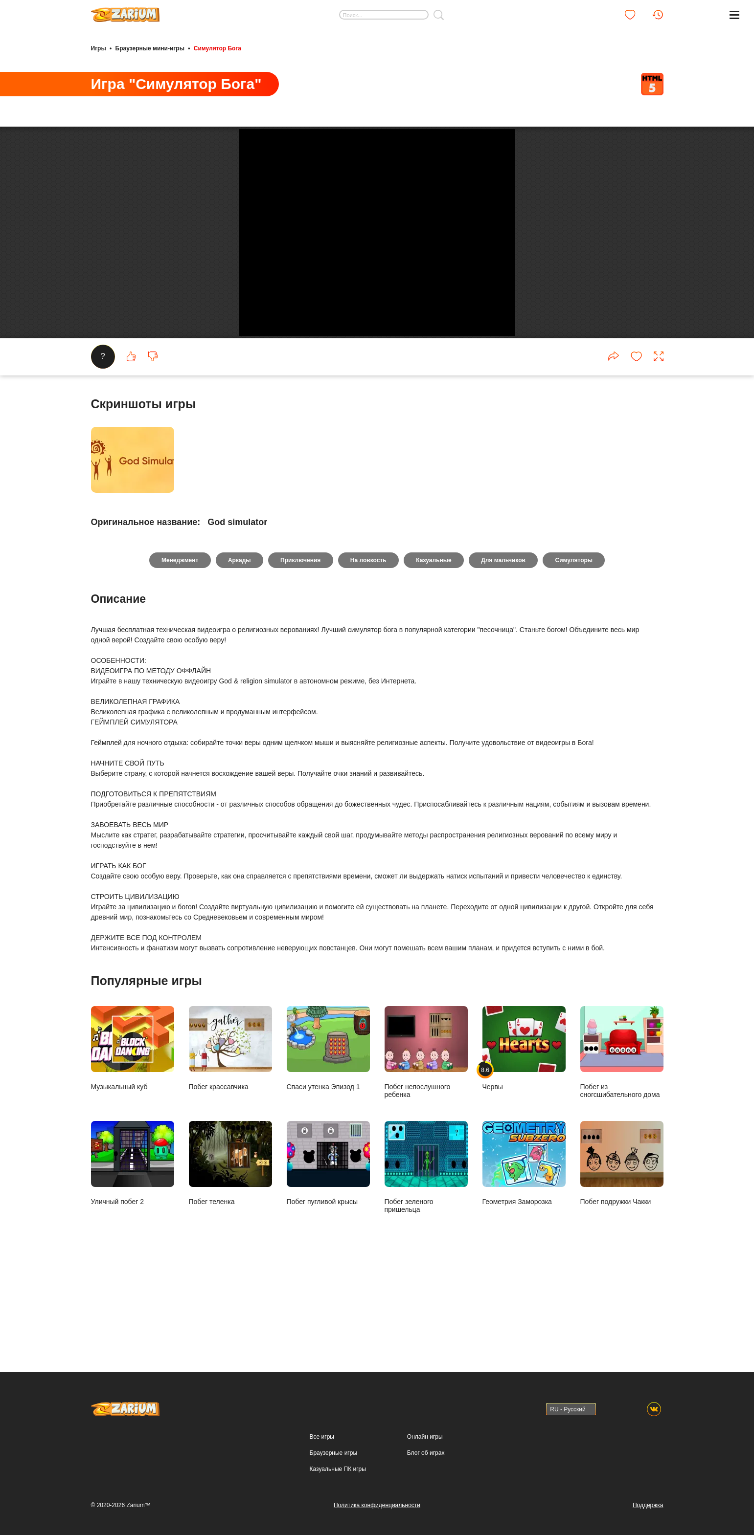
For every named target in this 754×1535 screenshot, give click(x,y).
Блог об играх (426, 1452)
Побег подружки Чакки (621, 1251)
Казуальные (434, 648)
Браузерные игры (333, 1452)
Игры (98, 47)
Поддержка (648, 1505)
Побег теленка (230, 1251)
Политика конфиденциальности (377, 1505)
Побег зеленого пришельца (426, 1255)
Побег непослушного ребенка (426, 1140)
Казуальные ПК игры (338, 1469)
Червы (524, 1136)
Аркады (238, 648)
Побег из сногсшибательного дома (621, 1140)
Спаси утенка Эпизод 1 (328, 1136)
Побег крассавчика (230, 1136)
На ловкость (368, 648)
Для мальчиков (504, 648)
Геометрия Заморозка (524, 1251)
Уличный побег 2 (132, 1251)
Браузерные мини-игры (149, 47)
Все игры (322, 1436)
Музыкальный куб (132, 1136)
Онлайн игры (425, 1436)
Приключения (300, 648)
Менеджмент (178, 648)
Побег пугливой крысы (328, 1251)
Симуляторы (576, 648)
